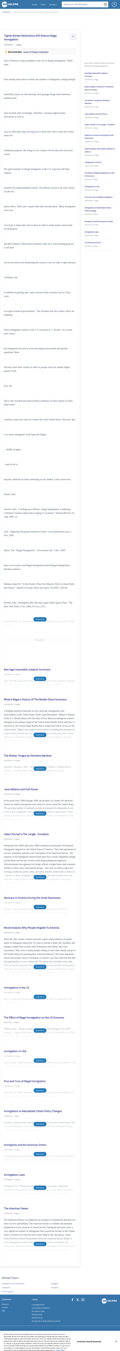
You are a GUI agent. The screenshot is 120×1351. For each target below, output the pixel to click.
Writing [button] (52, 4)
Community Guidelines (40, 1308)
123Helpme (6, 12)
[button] (73, 38)
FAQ (3, 1311)
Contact (5, 1307)
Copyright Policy (38, 1304)
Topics (43, 4)
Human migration (8, 1291)
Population (55, 1288)
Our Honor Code (38, 1311)
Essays (34, 4)
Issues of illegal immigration (35, 52)
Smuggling (54, 1284)
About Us (5, 1304)
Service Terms (37, 1318)
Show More (40, 619)
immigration (33, 131)
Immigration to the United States (13, 1284)
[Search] (105, 5)
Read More (40, 679)
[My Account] (115, 4)
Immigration (6, 1288)
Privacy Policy (37, 1314)
